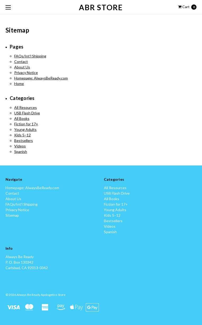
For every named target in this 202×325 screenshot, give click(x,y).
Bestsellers (23, 140)
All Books (21, 118)
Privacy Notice (26, 72)
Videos (20, 146)
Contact (21, 61)
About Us (22, 67)
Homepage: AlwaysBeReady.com (41, 78)
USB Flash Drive (27, 113)
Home (19, 83)
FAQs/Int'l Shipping (30, 56)
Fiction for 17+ (26, 124)
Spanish (20, 151)
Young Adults (25, 129)
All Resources (25, 107)
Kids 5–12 (22, 135)
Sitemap (12, 215)
